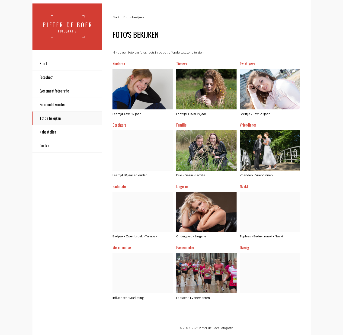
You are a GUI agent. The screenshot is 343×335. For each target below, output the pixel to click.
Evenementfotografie (54, 91)
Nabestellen (47, 132)
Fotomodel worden (52, 104)
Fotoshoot (46, 77)
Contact (45, 145)
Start (43, 63)
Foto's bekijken (50, 118)
